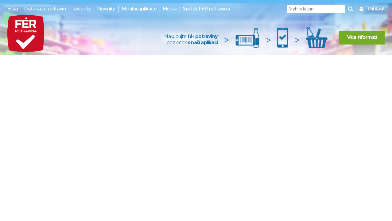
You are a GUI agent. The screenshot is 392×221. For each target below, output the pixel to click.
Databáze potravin (45, 8)
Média (170, 8)
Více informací (362, 37)
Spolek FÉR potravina (206, 8)
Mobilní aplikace (139, 8)
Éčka (12, 8)
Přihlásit (376, 8)
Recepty (81, 8)
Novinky (106, 8)
